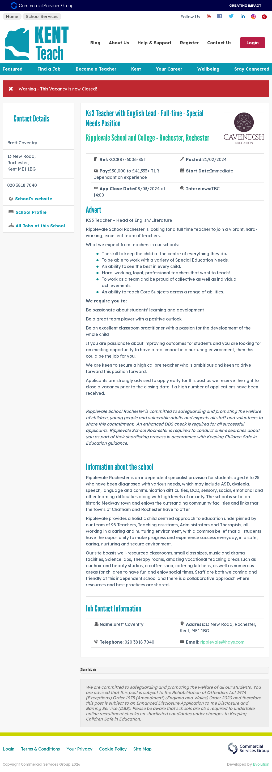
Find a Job (49, 69)
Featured (13, 69)
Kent (136, 69)
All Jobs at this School (40, 225)
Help (155, 42)
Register (189, 42)
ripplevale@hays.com (222, 642)
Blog (95, 42)
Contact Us (219, 42)
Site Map (142, 749)
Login (252, 42)
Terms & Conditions (40, 749)
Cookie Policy (113, 749)
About (119, 42)
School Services (42, 16)
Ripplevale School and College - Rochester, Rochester (147, 138)
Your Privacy (79, 749)
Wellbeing (208, 69)
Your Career (169, 69)
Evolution (261, 764)
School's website (33, 198)
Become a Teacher (96, 69)
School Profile (31, 212)
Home (12, 16)
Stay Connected (251, 69)
